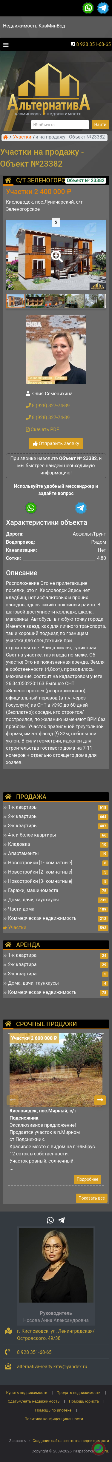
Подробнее (87, 1179)
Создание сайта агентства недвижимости (71, 1440)
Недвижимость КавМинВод (34, 26)
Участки (22, 137)
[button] (56, 252)
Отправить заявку (56, 443)
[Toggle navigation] (4, 44)
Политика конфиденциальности (53, 1419)
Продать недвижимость (79, 1392)
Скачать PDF (42, 429)
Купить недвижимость (26, 1392)
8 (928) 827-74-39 (48, 405)
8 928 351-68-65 (93, 44)
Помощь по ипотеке (53, 1410)
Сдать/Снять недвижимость (33, 1401)
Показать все (92, 1198)
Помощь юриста (84, 1401)
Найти (100, 124)
